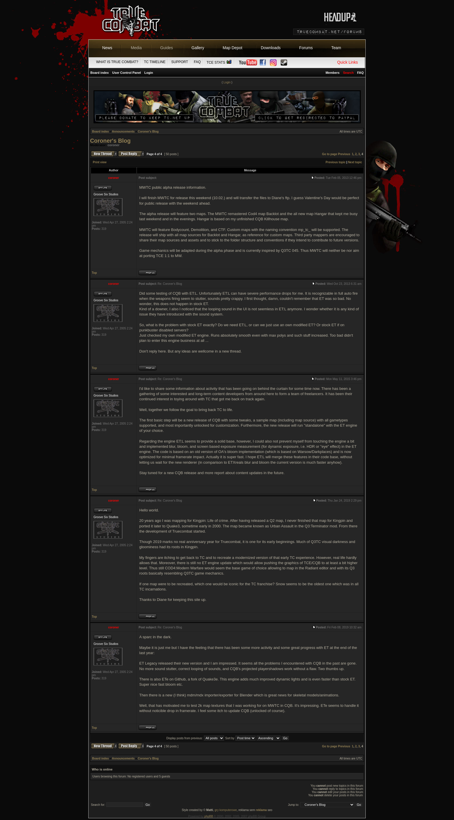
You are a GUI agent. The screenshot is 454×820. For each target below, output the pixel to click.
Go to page (329, 154)
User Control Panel (126, 72)
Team (336, 47)
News (107, 47)
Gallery (197, 47)
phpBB (208, 816)
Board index (99, 72)
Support (179, 62)
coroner (114, 145)
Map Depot (232, 47)
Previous (344, 154)
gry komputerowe (226, 810)
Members (332, 72)
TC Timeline (154, 62)
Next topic (355, 162)
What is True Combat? (117, 62)
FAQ (197, 62)
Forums (306, 47)
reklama (261, 810)
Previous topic (336, 162)
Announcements (123, 131)
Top (94, 272)
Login (148, 72)
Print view (100, 162)
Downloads (271, 47)
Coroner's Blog (148, 131)
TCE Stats (219, 62)
